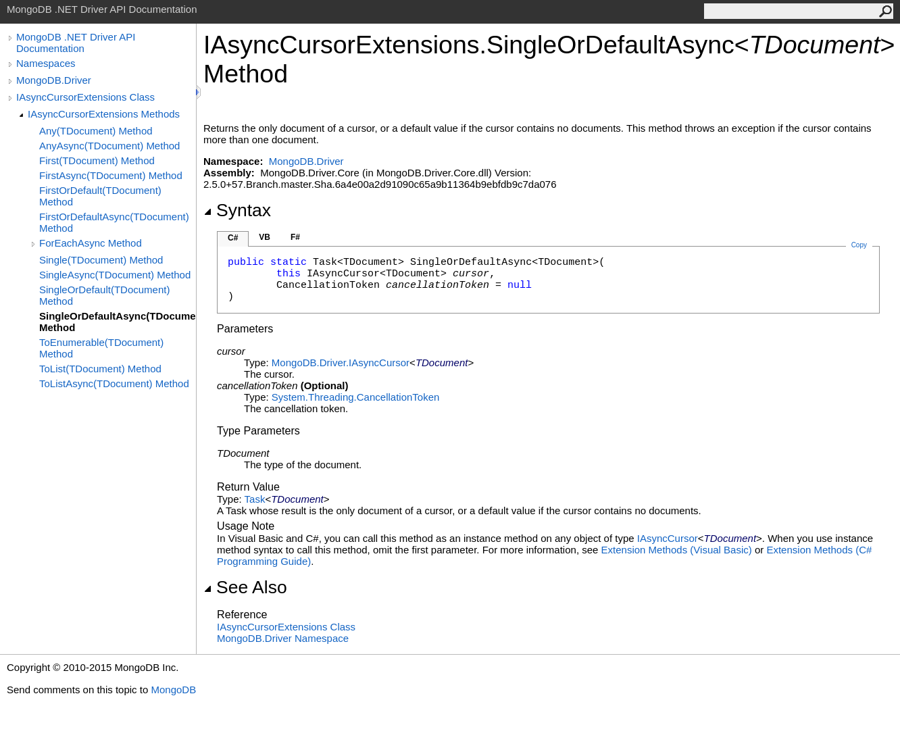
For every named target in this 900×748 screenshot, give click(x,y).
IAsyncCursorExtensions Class (85, 97)
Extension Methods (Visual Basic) (676, 549)
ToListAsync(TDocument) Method (114, 383)
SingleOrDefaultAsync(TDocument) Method (117, 321)
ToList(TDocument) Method (100, 368)
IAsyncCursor (667, 538)
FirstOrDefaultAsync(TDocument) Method (114, 222)
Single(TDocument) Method (101, 260)
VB (264, 237)
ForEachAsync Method (90, 243)
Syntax (237, 210)
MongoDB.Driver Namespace (283, 638)
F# (295, 237)
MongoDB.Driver (53, 80)
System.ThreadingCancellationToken (355, 397)
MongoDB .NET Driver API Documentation (75, 42)
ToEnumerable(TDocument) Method (101, 347)
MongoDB (173, 689)
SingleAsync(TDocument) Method (115, 274)
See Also (245, 587)
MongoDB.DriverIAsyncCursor (340, 362)
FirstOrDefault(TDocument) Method (100, 195)
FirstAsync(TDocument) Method (110, 175)
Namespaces (46, 63)
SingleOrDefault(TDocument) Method (104, 295)
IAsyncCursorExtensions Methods (104, 114)
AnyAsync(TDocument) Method (109, 145)
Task (255, 499)
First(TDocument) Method (97, 160)
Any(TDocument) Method (96, 130)
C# (233, 238)
